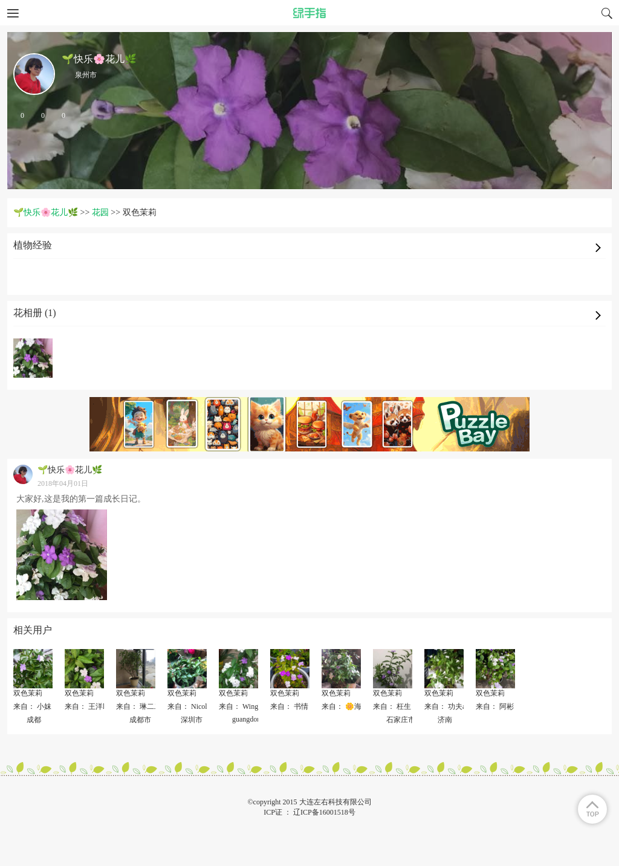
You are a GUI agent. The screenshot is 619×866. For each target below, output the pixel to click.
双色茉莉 (27, 693)
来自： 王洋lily (88, 706)
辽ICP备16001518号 (324, 812)
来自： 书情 (289, 706)
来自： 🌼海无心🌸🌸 (358, 706)
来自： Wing (238, 706)
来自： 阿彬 (495, 706)
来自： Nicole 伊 (193, 706)
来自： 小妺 (32, 706)
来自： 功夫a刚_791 (455, 706)
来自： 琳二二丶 (142, 706)
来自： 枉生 (392, 706)
